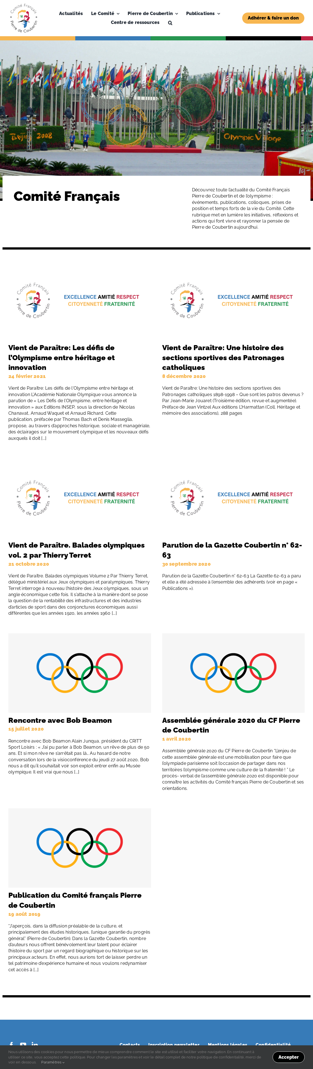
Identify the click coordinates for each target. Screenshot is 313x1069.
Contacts (130, 1045)
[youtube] (23, 1045)
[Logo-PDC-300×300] (23, 5)
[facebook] (11, 1045)
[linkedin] (35, 1045)
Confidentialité (273, 1045)
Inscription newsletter (173, 1045)
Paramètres (52, 1062)
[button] (170, 22)
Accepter (288, 1057)
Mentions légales (227, 1045)
